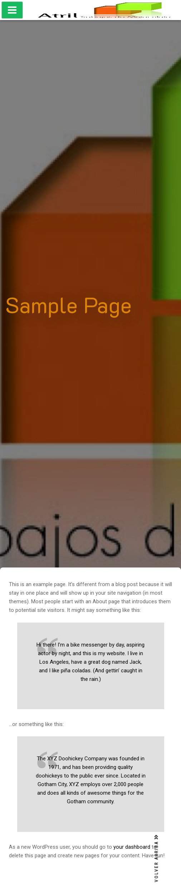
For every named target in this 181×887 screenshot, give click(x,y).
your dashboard (131, 847)
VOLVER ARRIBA (156, 858)
